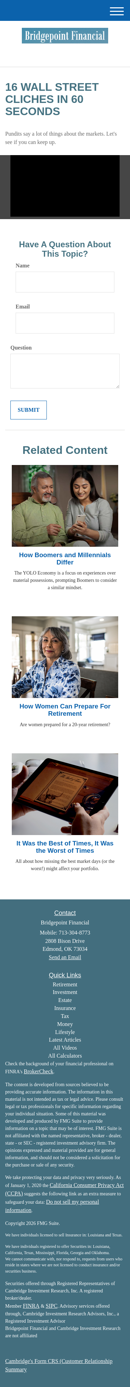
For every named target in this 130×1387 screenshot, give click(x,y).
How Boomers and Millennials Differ (65, 558)
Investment (65, 992)
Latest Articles (65, 1040)
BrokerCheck (38, 1071)
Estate (65, 1000)
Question (21, 348)
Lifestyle (65, 1032)
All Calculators (65, 1056)
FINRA (31, 1306)
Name (22, 265)
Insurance (65, 1008)
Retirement (65, 984)
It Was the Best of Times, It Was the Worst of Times (65, 847)
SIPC (52, 1306)
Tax (65, 1016)
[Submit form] (28, 410)
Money (65, 1024)
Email (23, 307)
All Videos (65, 1048)
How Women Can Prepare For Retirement (65, 710)
